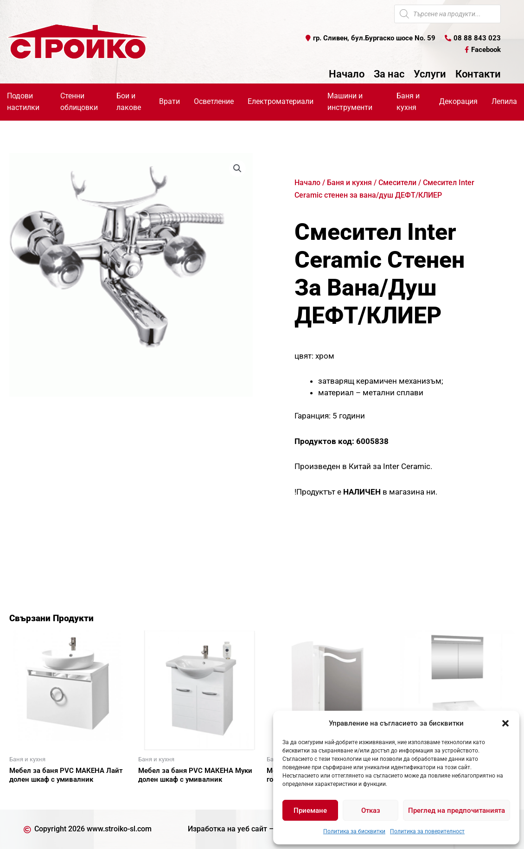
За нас (389, 74)
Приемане (310, 810)
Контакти (478, 74)
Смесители (397, 182)
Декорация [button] (458, 101)
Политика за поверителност (427, 831)
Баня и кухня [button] (408, 101)
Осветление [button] (214, 101)
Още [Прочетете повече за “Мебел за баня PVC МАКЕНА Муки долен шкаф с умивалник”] (156, 795)
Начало (346, 74)
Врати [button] (169, 101)
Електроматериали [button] (280, 101)
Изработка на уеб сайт (227, 828)
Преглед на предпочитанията (456, 810)
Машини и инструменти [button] (349, 101)
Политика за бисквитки (354, 831)
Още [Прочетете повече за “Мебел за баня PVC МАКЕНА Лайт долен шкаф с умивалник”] (27, 795)
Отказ (370, 810)
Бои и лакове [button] (128, 101)
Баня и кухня (349, 182)
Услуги (430, 74)
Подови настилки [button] (23, 101)
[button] (505, 723)
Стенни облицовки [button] (79, 101)
